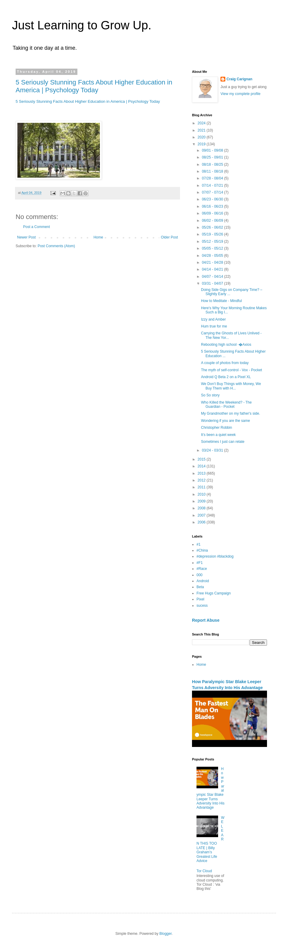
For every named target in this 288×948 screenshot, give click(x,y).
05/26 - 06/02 (213, 227)
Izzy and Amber (213, 319)
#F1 (199, 563)
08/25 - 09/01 (213, 157)
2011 (202, 487)
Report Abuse (205, 620)
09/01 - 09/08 (213, 150)
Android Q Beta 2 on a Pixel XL (226, 377)
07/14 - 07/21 (213, 185)
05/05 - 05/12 (213, 248)
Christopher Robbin (216, 427)
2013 (202, 473)
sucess (202, 605)
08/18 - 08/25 (213, 164)
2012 (202, 480)
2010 (202, 494)
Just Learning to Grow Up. (82, 25)
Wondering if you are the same (225, 421)
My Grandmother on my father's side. (230, 413)
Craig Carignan (239, 79)
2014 (202, 466)
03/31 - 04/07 (213, 283)
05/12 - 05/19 (213, 241)
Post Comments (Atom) (56, 246)
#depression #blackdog (214, 556)
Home (98, 237)
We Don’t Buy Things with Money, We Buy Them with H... (231, 386)
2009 (202, 501)
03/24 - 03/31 (213, 450)
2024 (202, 123)
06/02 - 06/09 (213, 220)
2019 (202, 144)
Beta (200, 587)
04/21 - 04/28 (213, 262)
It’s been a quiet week (218, 435)
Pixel (200, 599)
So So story (210, 395)
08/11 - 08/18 (213, 171)
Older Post (169, 237)
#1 (198, 544)
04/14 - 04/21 (213, 269)
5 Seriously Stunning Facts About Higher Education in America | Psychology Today (94, 86)
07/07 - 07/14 (213, 192)
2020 (202, 137)
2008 (202, 508)
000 (199, 575)
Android (202, 581)
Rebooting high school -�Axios (226, 344)
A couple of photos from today (225, 363)
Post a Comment (36, 227)
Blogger (165, 934)
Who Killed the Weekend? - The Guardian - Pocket (226, 404)
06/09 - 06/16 (213, 213)
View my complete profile (240, 94)
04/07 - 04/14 (213, 276)
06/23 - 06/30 (213, 199)
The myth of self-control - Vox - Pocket (231, 370)
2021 (202, 130)
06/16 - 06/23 (213, 206)
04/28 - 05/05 (213, 255)
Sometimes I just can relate (222, 442)
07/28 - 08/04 (213, 178)
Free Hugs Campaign (213, 593)
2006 (202, 522)
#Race (201, 569)
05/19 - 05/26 (213, 234)
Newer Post (26, 237)
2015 (202, 459)
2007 (202, 515)
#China (202, 550)
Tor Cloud (204, 871)
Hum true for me (214, 326)
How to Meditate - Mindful (221, 301)
